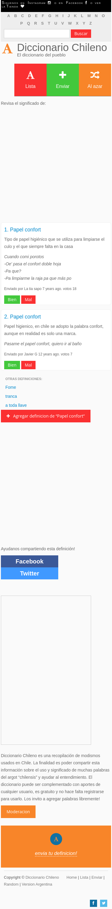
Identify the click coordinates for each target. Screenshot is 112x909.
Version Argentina (37, 884)
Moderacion (18, 811)
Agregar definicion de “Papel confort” (46, 416)
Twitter (29, 573)
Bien (12, 299)
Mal (28, 299)
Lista (30, 80)
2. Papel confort (22, 317)
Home (72, 877)
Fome (10, 387)
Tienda (15, 6)
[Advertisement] (56, 166)
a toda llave (16, 405)
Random (11, 884)
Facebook (29, 561)
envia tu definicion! (56, 853)
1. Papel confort (22, 230)
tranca (11, 396)
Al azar (95, 80)
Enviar (62, 80)
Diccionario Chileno (62, 47)
